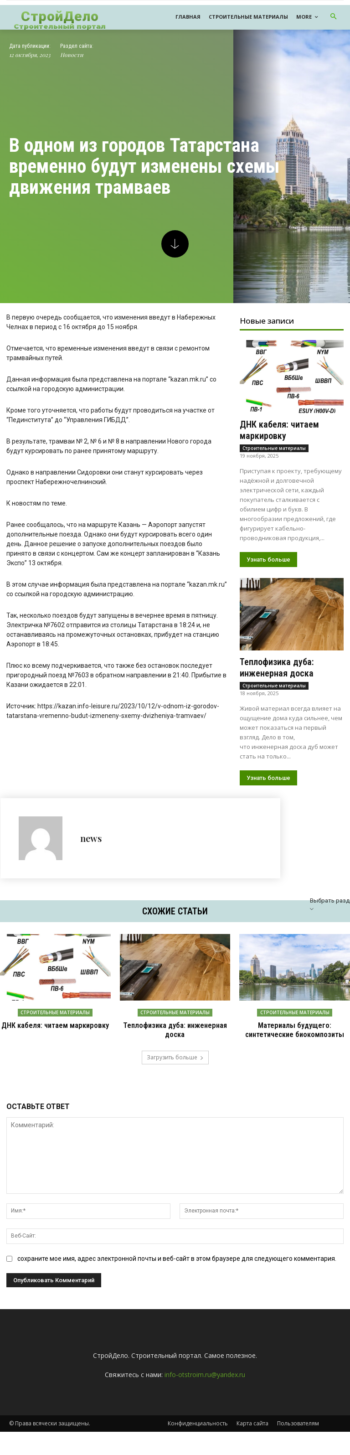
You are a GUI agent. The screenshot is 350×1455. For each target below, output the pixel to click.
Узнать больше (268, 583)
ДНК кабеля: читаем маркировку (279, 454)
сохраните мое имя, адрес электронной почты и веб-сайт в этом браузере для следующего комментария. (176, 1281)
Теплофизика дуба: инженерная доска (277, 691)
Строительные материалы (274, 472)
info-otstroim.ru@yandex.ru (205, 1397)
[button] (334, 17)
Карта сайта (252, 1446)
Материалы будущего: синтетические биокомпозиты (294, 1053)
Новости (71, 78)
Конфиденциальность (198, 1446)
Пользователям (298, 1446)
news (91, 862)
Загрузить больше (175, 1080)
